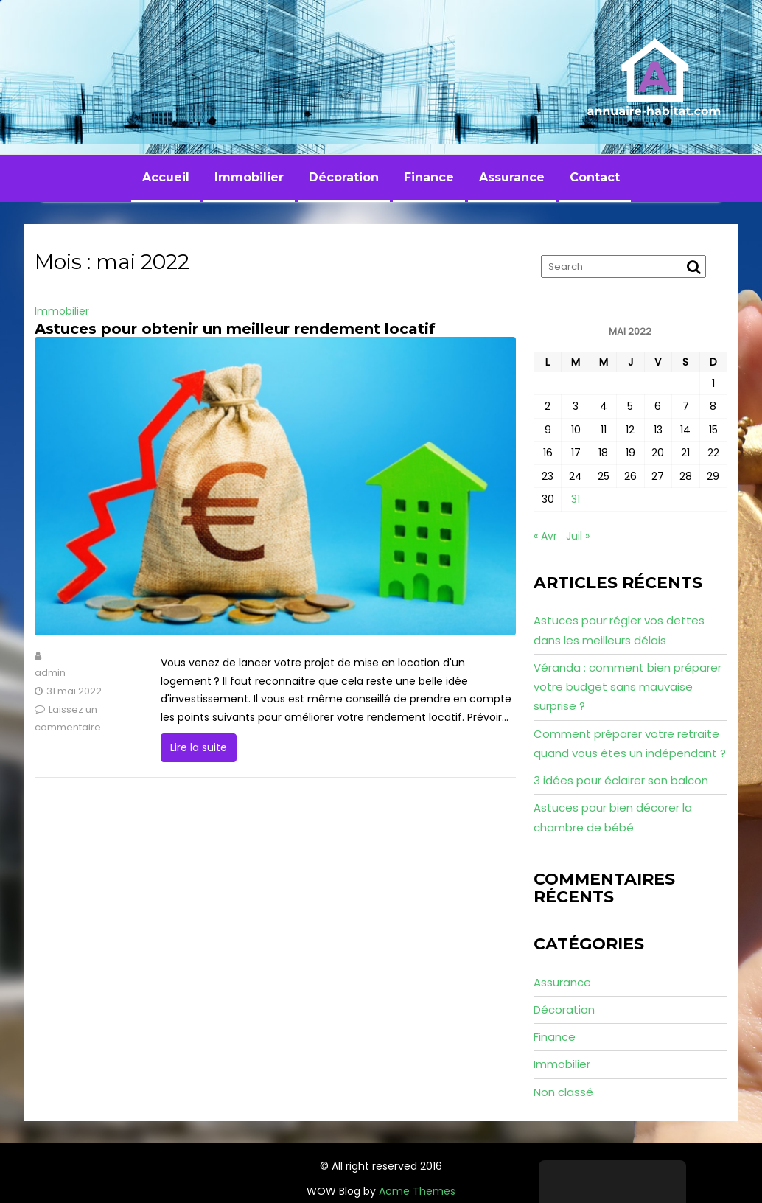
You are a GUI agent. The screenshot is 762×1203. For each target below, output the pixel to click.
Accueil (165, 177)
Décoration (344, 177)
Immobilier (249, 177)
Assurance (512, 177)
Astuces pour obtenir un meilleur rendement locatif (235, 329)
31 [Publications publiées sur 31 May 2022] (575, 499)
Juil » (578, 536)
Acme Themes (417, 1191)
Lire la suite (198, 747)
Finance (429, 177)
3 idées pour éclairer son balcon (621, 780)
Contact (595, 177)
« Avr (545, 536)
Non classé (563, 1092)
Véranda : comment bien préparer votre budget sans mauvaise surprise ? (627, 687)
